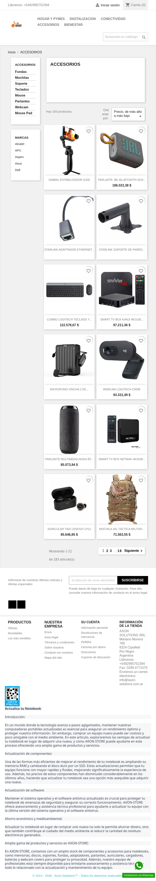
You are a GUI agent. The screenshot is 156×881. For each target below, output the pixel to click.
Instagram (21, 604)
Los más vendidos (19, 638)
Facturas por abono (93, 647)
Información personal (94, 627)
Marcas (21, 137)
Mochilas (22, 77)
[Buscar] (125, 37)
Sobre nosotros (54, 647)
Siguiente (134, 551)
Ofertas (12, 628)
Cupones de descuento (95, 657)
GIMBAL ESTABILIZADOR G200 (69, 179)
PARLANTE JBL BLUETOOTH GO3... (122, 179)
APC (18, 150)
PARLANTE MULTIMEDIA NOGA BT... (69, 459)
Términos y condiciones (59, 642)
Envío (48, 632)
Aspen (19, 157)
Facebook (12, 604)
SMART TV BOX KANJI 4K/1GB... (121, 319)
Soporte (21, 83)
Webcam (21, 107)
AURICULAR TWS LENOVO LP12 (69, 529)
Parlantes (22, 101)
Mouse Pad (23, 113)
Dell (17, 170)
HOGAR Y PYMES (51, 19)
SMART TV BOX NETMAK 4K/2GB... (121, 459)
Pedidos (86, 642)
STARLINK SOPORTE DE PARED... (122, 249)
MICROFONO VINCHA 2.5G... (69, 389)
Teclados (22, 89)
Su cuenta (90, 622)
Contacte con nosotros (58, 652)
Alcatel (19, 144)
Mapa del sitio (53, 657)
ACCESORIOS (48, 24)
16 (120, 551)
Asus (18, 163)
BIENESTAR (73, 24)
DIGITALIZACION (83, 19)
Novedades (15, 633)
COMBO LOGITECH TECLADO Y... (69, 319)
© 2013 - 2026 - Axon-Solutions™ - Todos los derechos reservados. (78, 875)
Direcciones (88, 652)
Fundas (21, 72)
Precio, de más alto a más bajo (128, 114)
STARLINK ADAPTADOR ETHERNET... (69, 249)
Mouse (20, 95)
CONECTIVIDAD (113, 19)
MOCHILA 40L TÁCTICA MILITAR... (121, 529)
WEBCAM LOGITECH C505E (122, 389)
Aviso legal (51, 637)
